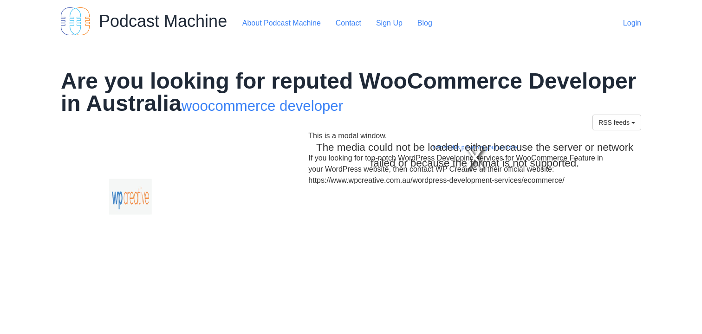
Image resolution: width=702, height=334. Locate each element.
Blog (424, 23)
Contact (348, 23)
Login (632, 23)
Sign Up (389, 23)
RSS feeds (616, 122)
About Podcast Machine (281, 23)
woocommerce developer (262, 106)
